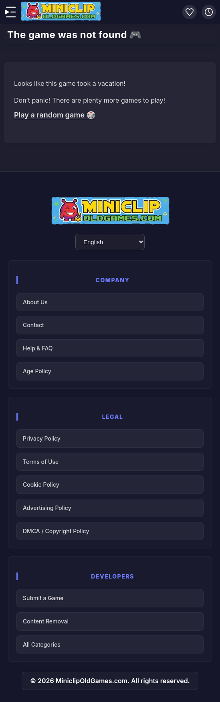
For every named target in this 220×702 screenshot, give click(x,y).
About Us (35, 302)
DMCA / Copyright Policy (56, 531)
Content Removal (46, 621)
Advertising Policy (47, 507)
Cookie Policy (41, 484)
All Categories (42, 644)
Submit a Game (43, 598)
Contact (33, 325)
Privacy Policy (42, 438)
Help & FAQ (38, 348)
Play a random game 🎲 (54, 115)
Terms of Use (41, 461)
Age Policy (37, 371)
